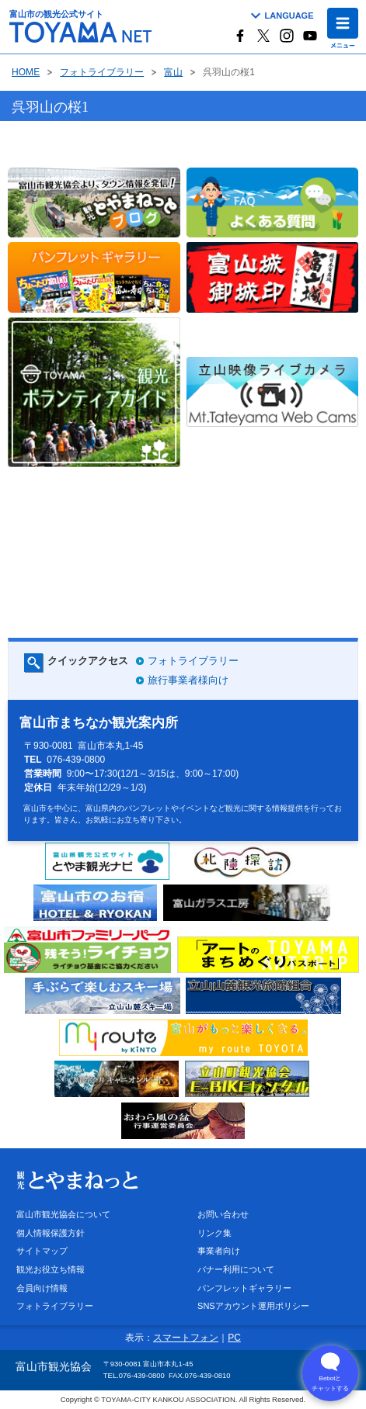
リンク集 (214, 1233)
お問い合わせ (223, 1214)
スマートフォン (185, 1337)
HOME (26, 73)
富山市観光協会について (63, 1214)
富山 (173, 73)
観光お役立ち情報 (50, 1269)
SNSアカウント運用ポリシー (253, 1305)
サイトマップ (42, 1250)
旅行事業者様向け (188, 680)
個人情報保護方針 (50, 1233)
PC (234, 1337)
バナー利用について (235, 1269)
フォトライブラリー (102, 73)
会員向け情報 (42, 1288)
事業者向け (218, 1250)
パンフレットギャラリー (244, 1288)
